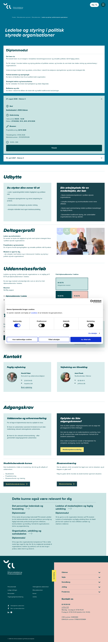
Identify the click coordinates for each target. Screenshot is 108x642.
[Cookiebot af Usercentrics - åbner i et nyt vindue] (91, 301)
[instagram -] (12, 613)
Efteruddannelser (36, 17)
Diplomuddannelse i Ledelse (16, 296)
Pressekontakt (12, 587)
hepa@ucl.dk (27, 383)
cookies (34, 313)
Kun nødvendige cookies (22, 339)
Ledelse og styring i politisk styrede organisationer (55, 17)
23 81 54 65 (26, 381)
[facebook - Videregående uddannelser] (9, 606)
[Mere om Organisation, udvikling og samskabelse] (32, 541)
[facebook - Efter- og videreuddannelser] (9, 609)
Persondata (11, 593)
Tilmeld (54, 148)
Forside (14, 17)
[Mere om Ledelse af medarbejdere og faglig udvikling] (76, 516)
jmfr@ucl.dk (80, 383)
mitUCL (35, 597)
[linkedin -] (9, 613)
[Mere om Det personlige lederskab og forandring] (32, 517)
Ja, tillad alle (86, 339)
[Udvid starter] (54, 99)
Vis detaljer (92, 333)
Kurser (34, 593)
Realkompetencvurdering (72, 449)
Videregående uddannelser (41, 587)
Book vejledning (26, 387)
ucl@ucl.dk (65, 607)
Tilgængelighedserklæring (15, 597)
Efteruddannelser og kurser (24, 17)
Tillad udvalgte (54, 339)
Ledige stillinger (12, 590)
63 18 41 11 (80, 381)
